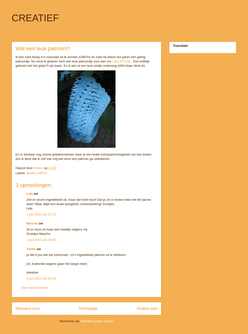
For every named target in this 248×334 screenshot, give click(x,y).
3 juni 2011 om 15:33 (41, 278)
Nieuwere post (28, 308)
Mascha (32, 223)
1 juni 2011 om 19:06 (41, 240)
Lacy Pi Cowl (121, 61)
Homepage (88, 308)
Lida (29, 193)
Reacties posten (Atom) (97, 321)
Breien (31, 173)
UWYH (42, 173)
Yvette (31, 249)
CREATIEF (35, 18)
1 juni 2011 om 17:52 (41, 214)
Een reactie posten (35, 287)
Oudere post (147, 308)
